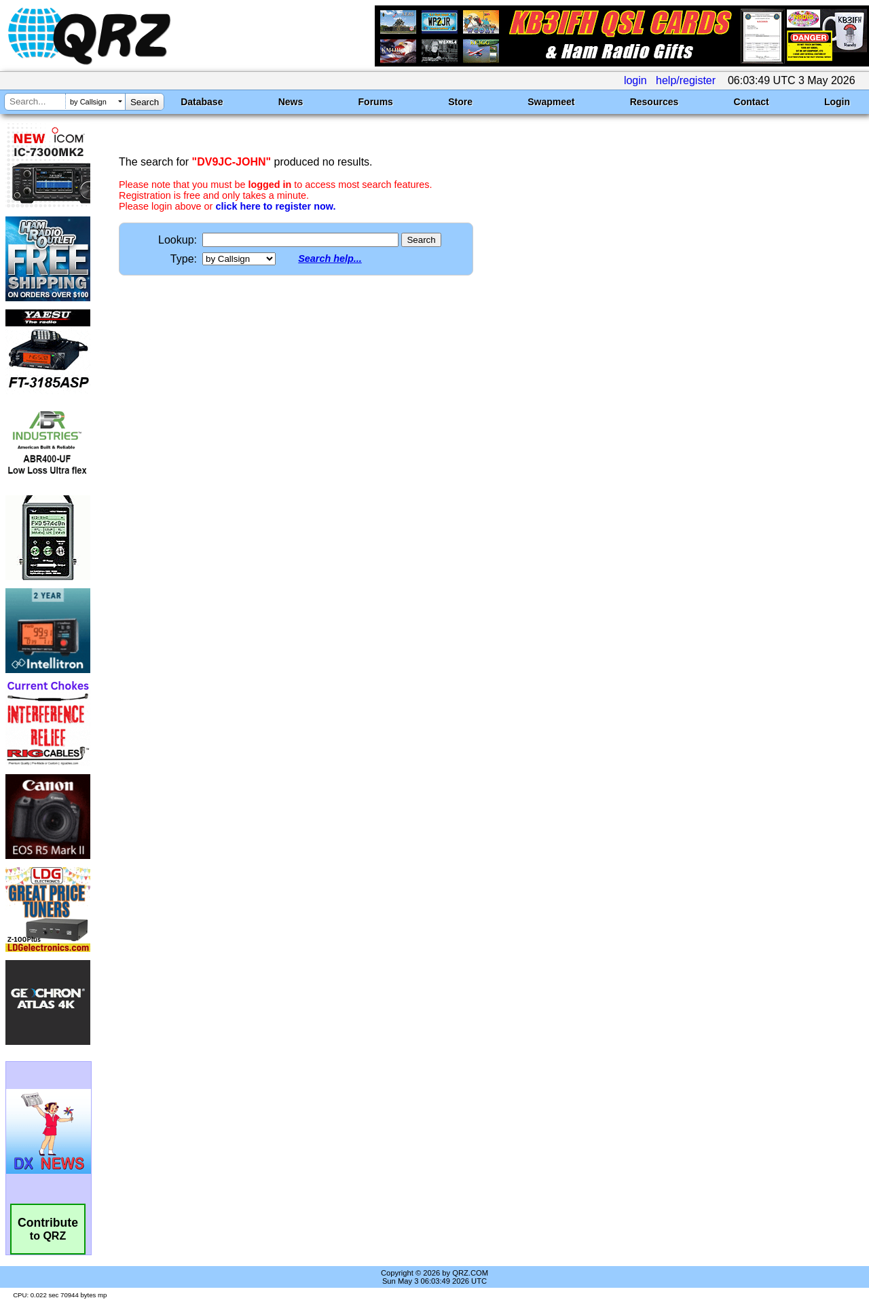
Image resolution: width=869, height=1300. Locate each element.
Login (837, 101)
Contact (751, 101)
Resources (654, 101)
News (290, 101)
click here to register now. (275, 206)
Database (202, 101)
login (635, 80)
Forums (375, 101)
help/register (686, 80)
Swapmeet (551, 101)
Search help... (330, 258)
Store (460, 101)
